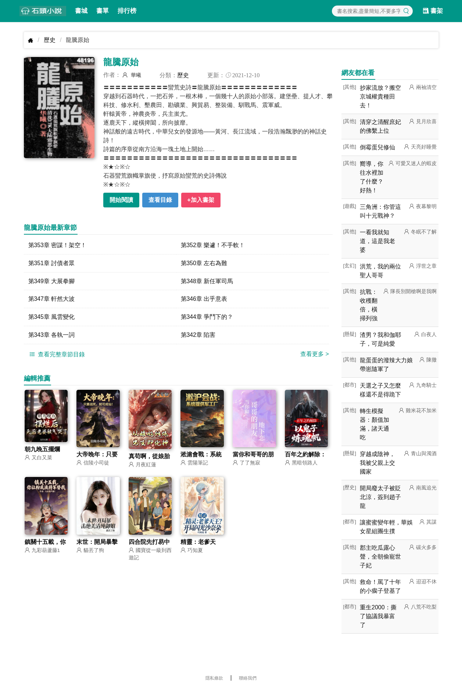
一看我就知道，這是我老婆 (377, 241)
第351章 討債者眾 (51, 263)
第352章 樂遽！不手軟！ (213, 245)
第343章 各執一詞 (51, 335)
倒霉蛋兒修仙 (377, 147)
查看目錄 (160, 200)
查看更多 (314, 354)
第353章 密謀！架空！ (57, 245)
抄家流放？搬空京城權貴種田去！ (380, 96)
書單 (102, 10)
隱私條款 (214, 678)
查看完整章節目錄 (56, 354)
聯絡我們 (248, 678)
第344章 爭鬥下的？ (207, 317)
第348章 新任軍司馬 (207, 281)
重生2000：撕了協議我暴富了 (378, 616)
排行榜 (127, 10)
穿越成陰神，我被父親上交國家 (377, 463)
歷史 (49, 40)
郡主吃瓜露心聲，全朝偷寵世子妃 (380, 557)
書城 (81, 10)
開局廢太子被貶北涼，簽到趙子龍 (380, 497)
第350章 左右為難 (204, 263)
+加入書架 (200, 200)
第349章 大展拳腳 (51, 281)
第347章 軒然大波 (51, 299)
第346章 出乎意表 (204, 299)
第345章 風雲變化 (51, 317)
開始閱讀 (121, 200)
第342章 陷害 (198, 335)
